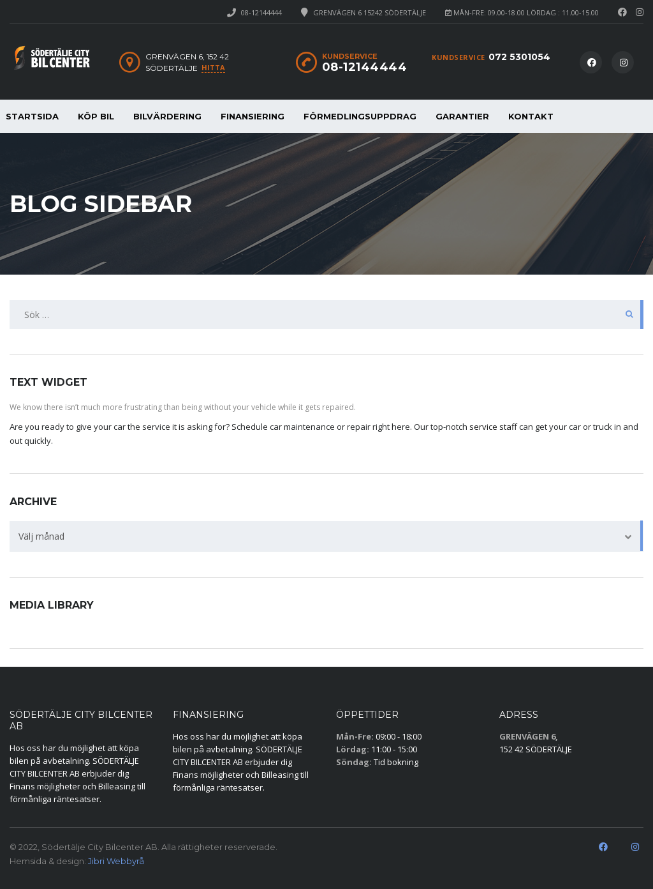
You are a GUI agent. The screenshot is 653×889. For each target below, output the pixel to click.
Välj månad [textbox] (41, 536)
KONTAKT (531, 116)
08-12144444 (261, 12)
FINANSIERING (252, 116)
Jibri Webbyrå (116, 861)
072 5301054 (519, 57)
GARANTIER (462, 116)
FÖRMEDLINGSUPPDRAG (360, 116)
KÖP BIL (96, 116)
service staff (493, 426)
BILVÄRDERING (167, 116)
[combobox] (326, 536)
